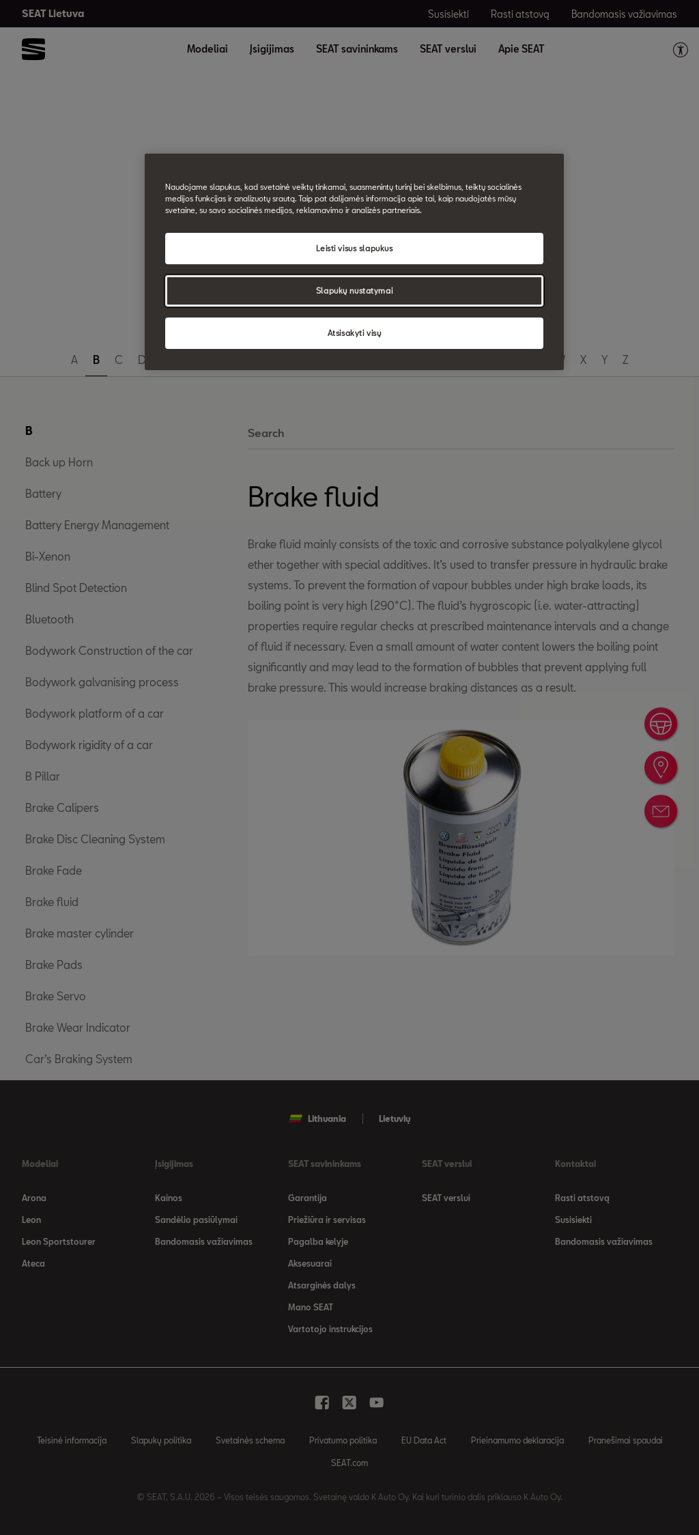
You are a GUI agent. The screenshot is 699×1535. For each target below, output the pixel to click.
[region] (354, 262)
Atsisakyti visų (355, 332)
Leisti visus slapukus (354, 248)
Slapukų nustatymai (354, 290)
